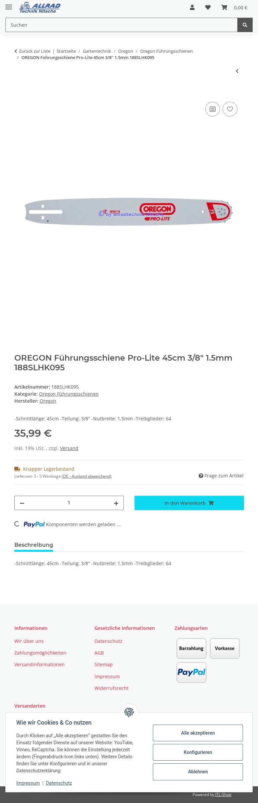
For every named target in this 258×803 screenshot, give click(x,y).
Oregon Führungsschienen (69, 394)
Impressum (28, 783)
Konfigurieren (198, 752)
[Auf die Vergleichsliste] (212, 109)
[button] (192, 7)
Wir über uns (29, 641)
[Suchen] (245, 25)
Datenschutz (59, 783)
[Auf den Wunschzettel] (230, 109)
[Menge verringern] (22, 503)
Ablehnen (198, 771)
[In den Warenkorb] (19, 92)
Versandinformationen (39, 664)
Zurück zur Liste (34, 51)
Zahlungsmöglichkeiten (40, 653)
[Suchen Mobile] (121, 25)
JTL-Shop (223, 794)
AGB (99, 653)
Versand (69, 448)
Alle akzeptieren (198, 733)
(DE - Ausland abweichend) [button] (86, 476)
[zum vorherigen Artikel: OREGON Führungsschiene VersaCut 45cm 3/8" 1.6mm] (237, 71)
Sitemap (103, 664)
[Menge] (69, 503)
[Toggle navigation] (8, 4)
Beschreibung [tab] (33, 545)
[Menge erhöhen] (116, 503)
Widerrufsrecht (111, 688)
